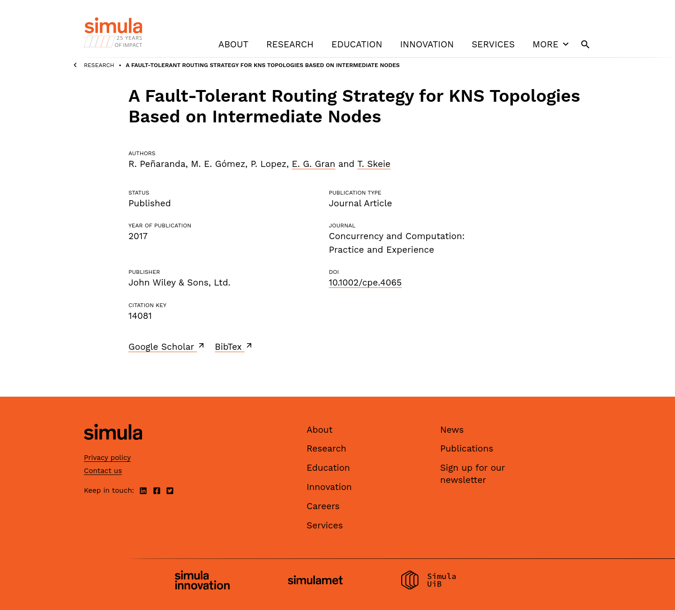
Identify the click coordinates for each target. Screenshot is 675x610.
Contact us (103, 471)
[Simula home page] (113, 447)
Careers (323, 506)
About (233, 44)
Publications (466, 448)
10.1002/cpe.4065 (365, 282)
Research (290, 44)
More (551, 44)
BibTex (234, 346)
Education (356, 44)
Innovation (427, 44)
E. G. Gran (314, 163)
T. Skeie (373, 163)
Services (493, 44)
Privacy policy (107, 457)
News (452, 429)
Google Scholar (167, 346)
